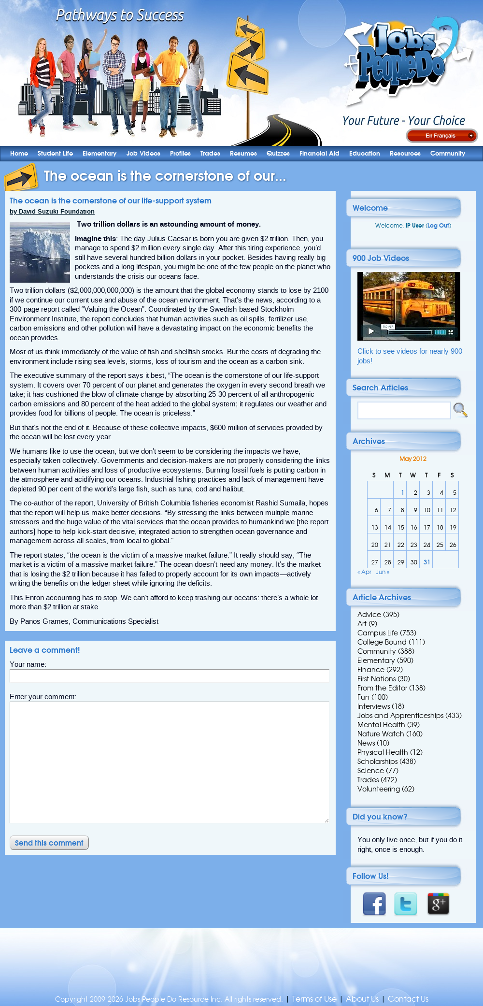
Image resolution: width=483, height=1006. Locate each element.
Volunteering (378, 789)
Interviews (373, 706)
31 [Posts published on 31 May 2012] (427, 562)
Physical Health (382, 752)
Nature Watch (380, 734)
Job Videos (143, 153)
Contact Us (408, 999)
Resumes (243, 153)
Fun (363, 697)
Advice (369, 614)
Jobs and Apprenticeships (400, 715)
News (366, 743)
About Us (362, 999)
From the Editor (382, 688)
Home (19, 153)
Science (370, 770)
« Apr (364, 571)
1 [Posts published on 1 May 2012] (402, 492)
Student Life (55, 153)
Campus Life (377, 633)
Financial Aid (319, 153)
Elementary (100, 153)
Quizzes (278, 153)
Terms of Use (314, 999)
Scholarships (377, 761)
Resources (405, 153)
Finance (370, 669)
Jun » (382, 571)
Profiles (180, 153)
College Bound (382, 642)
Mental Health (381, 724)
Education (364, 153)
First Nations (376, 679)
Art (362, 623)
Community (448, 153)
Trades (210, 153)
